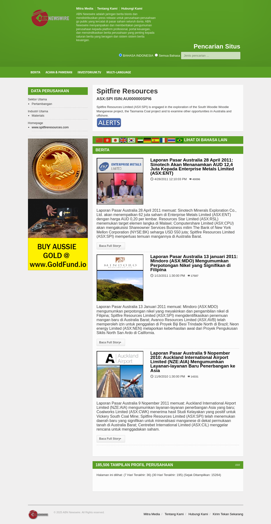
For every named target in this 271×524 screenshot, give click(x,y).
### (237, 465)
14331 (195, 376)
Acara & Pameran (59, 72)
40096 (196, 179)
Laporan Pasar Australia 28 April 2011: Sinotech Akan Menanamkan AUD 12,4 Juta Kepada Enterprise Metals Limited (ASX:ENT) (192, 166)
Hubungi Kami (131, 8)
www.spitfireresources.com (50, 127)
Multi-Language (118, 72)
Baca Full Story (110, 246)
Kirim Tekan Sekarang (228, 514)
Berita (35, 72)
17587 (195, 275)
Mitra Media (85, 8)
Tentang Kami (107, 8)
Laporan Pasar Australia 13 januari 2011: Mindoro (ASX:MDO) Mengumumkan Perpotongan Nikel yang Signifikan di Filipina (194, 263)
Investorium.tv (89, 72)
